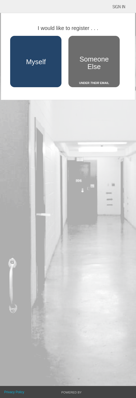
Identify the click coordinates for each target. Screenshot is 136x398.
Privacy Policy (14, 392)
